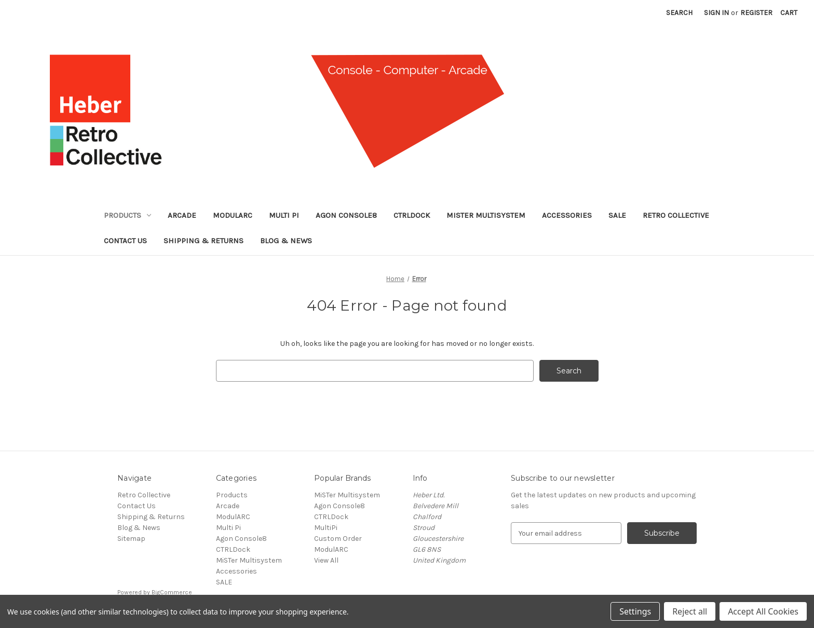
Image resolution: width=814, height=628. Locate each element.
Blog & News (286, 240)
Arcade (182, 215)
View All (326, 560)
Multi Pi (284, 215)
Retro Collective (676, 215)
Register (756, 12)
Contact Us (125, 240)
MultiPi (325, 527)
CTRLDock (412, 215)
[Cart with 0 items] (789, 12)
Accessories (567, 215)
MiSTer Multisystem (485, 215)
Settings (635, 611)
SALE (617, 215)
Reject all (689, 611)
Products (127, 215)
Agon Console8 (346, 215)
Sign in (716, 12)
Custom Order (338, 538)
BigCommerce (172, 592)
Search (679, 12)
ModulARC (232, 215)
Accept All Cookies (763, 611)
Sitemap (131, 538)
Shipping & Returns (203, 240)
